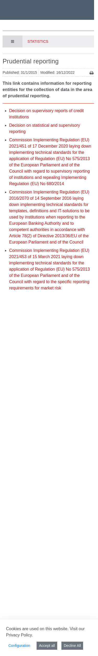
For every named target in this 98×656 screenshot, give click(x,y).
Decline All (72, 645)
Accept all (47, 645)
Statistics (37, 41)
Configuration (19, 645)
